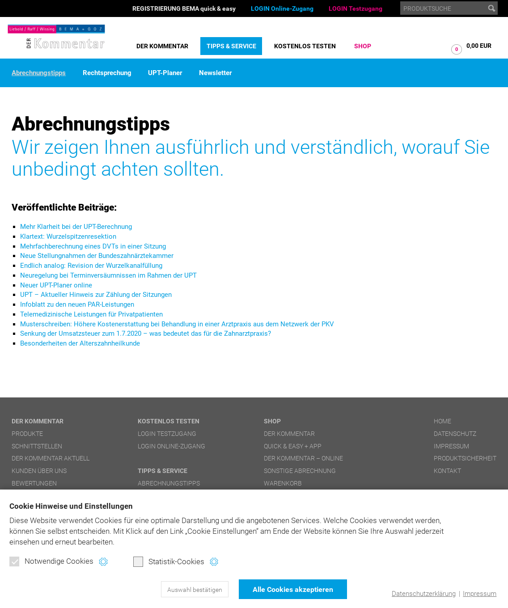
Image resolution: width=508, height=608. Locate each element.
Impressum (479, 594)
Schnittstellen (37, 446)
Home (442, 421)
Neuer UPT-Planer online (56, 285)
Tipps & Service (231, 46)
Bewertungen (34, 483)
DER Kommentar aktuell (50, 458)
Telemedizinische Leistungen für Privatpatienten (91, 314)
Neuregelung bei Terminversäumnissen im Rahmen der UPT (108, 275)
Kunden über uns (39, 470)
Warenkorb (283, 483)
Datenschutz (455, 433)
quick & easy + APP (293, 446)
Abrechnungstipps (39, 73)
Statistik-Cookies (168, 561)
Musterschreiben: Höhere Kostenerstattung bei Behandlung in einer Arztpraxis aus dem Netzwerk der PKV (177, 324)
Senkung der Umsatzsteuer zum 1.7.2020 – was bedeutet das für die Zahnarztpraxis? (145, 333)
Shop (362, 46)
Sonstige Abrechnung (300, 470)
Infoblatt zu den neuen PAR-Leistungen (77, 304)
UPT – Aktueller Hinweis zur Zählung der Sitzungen (96, 295)
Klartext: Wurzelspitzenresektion (68, 236)
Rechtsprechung (107, 73)
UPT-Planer (165, 73)
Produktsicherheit (465, 458)
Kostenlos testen (305, 46)
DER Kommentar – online (303, 458)
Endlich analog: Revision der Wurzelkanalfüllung (91, 266)
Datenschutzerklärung (424, 594)
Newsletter (215, 73)
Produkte (27, 433)
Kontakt (447, 470)
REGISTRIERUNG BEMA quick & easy (184, 8)
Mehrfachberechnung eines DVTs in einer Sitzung (93, 246)
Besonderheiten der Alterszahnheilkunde (80, 343)
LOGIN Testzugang (355, 8)
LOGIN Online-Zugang (282, 8)
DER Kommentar (162, 46)
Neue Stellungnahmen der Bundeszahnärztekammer (97, 256)
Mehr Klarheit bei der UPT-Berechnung (76, 227)
